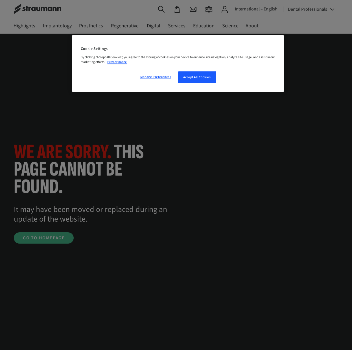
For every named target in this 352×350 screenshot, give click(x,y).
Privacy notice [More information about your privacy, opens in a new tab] (117, 62)
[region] (177, 63)
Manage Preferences (155, 77)
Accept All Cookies (197, 77)
